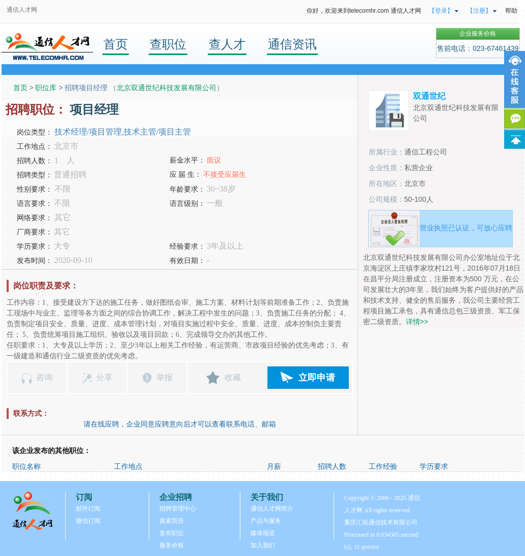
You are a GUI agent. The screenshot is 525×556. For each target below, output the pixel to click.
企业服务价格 (477, 33)
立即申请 (316, 378)
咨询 (44, 377)
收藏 (233, 377)
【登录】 (441, 10)
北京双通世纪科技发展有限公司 (166, 88)
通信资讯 (292, 44)
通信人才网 (22, 9)
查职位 (168, 44)
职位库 (46, 88)
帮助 (511, 10)
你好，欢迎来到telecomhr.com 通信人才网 (364, 10)
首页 (115, 44)
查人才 (227, 44)
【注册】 (479, 10)
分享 (104, 377)
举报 (164, 377)
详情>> (417, 321)
